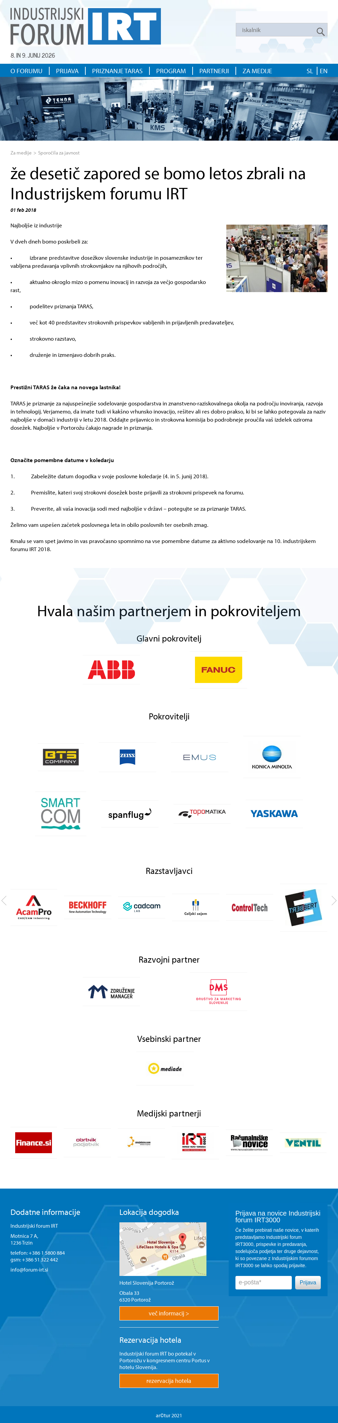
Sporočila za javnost (59, 152)
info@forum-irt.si (29, 1269)
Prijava (308, 1282)
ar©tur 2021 (169, 1415)
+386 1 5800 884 (47, 1252)
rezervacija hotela (168, 1381)
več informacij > (169, 1313)
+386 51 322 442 (40, 1259)
